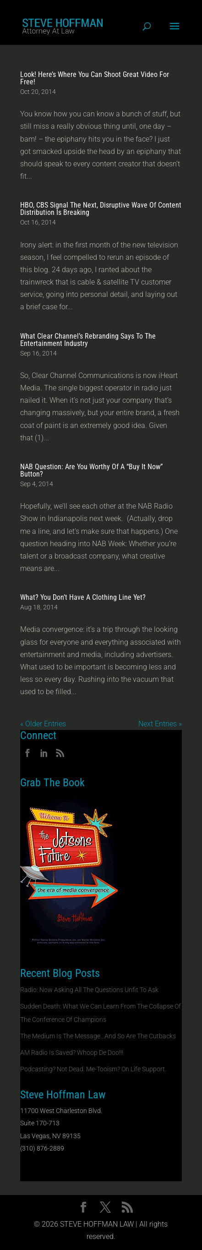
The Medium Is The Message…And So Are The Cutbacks (98, 1036)
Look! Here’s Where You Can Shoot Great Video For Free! (94, 78)
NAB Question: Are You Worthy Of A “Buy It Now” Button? (91, 470)
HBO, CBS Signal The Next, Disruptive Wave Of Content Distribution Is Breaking (100, 209)
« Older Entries (43, 723)
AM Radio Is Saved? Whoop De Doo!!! (71, 1052)
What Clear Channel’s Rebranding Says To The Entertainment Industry (88, 340)
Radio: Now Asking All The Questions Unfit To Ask (89, 989)
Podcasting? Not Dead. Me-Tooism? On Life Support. (93, 1069)
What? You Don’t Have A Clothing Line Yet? (83, 597)
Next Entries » (160, 723)
